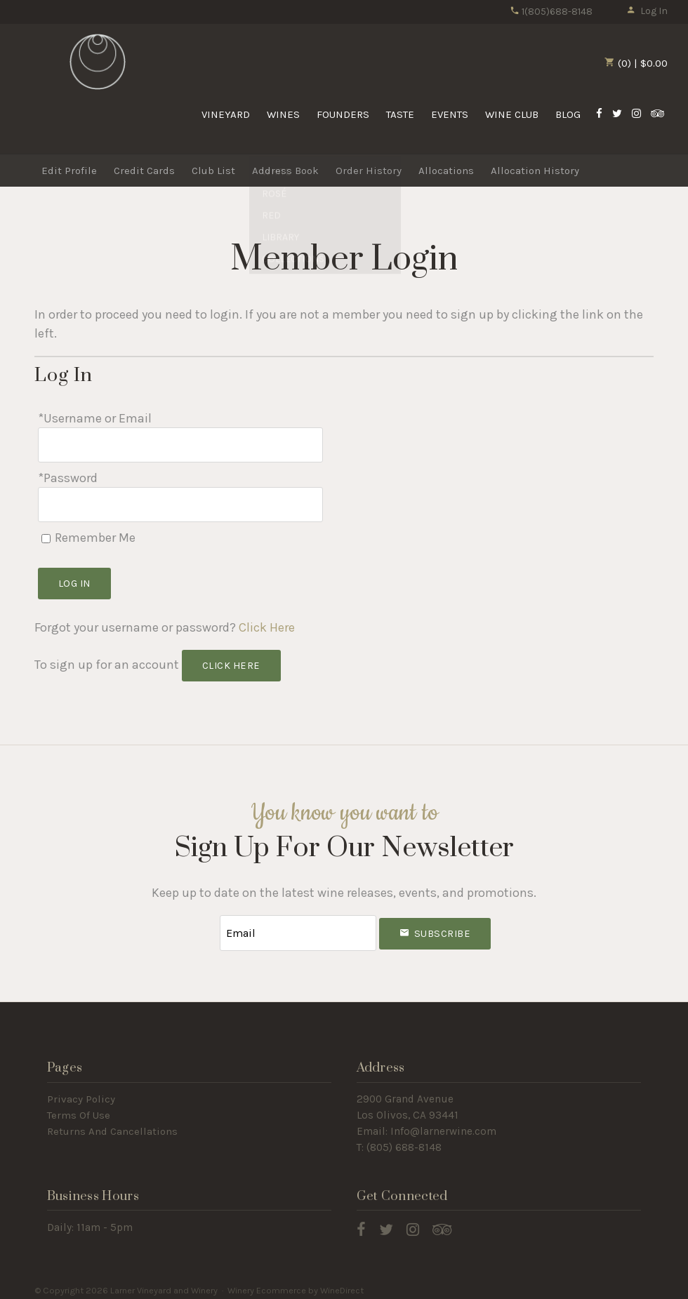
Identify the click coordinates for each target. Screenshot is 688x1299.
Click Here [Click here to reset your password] (267, 623)
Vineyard (225, 114)
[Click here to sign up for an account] (231, 661)
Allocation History (535, 170)
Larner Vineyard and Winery (97, 62)
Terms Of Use (78, 1109)
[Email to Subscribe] (298, 927)
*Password (68, 476)
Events (449, 114)
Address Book (285, 170)
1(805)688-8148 (551, 12)
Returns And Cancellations (112, 1125)
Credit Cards (144, 170)
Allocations (446, 170)
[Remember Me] (46, 533)
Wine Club (511, 114)
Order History (369, 170)
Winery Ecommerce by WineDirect (295, 1284)
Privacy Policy (81, 1092)
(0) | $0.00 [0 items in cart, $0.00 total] (636, 63)
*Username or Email (95, 418)
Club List (213, 170)
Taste (400, 114)
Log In (647, 11)
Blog (568, 114)
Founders (343, 114)
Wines (283, 114)
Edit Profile (69, 170)
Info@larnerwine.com (443, 1125)
